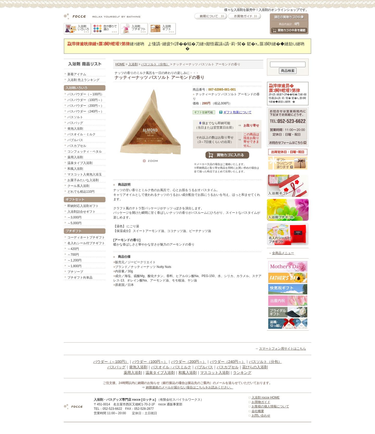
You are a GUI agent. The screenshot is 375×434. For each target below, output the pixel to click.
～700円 (73, 254)
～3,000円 (74, 217)
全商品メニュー (283, 253)
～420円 (73, 249)
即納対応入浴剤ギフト (83, 206)
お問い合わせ (261, 415)
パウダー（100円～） (149, 362)
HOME (120, 64)
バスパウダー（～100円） (85, 94)
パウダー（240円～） (227, 362)
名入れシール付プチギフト (86, 243)
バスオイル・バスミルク (171, 367)
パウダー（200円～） (188, 362)
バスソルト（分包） (155, 64)
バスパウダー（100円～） (85, 100)
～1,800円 (74, 266)
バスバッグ (75, 123)
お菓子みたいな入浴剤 (83, 180)
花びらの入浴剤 (255, 367)
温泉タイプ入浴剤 (79, 163)
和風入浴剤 (75, 169)
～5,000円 (74, 223)
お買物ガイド (261, 402)
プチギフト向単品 (79, 277)
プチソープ (75, 272)
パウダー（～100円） (110, 362)
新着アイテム (76, 74)
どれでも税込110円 (81, 191)
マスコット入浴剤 (214, 372)
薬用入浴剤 (75, 157)
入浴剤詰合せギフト (81, 211)
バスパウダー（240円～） (85, 111)
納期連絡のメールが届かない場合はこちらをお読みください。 (189, 387)
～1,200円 (74, 260)
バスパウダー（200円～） (85, 106)
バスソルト (75, 117)
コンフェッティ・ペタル (84, 151)
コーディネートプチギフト (86, 237)
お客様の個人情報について (270, 406)
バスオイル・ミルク (81, 134)
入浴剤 (133, 64)
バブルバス (75, 140)
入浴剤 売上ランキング (83, 80)
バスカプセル (76, 146)
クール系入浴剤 (78, 186)
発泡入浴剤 (75, 128)
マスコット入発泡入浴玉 (84, 174)
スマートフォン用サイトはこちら (282, 348)
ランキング (242, 372)
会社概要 (258, 411)
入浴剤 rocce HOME (266, 397)
